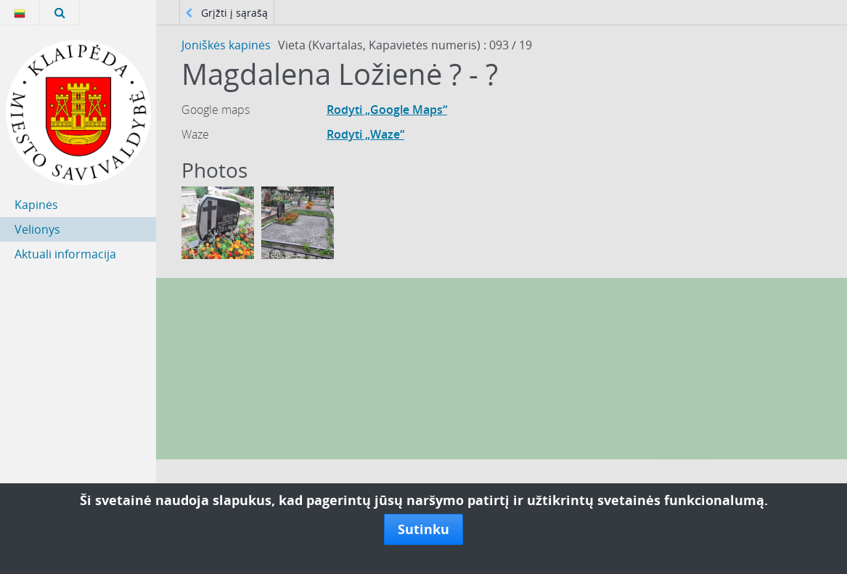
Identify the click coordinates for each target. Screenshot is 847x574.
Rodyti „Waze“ (365, 134)
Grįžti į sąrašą (226, 13)
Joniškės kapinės (226, 45)
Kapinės (36, 205)
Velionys (37, 229)
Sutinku (423, 529)
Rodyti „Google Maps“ (387, 110)
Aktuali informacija (65, 254)
